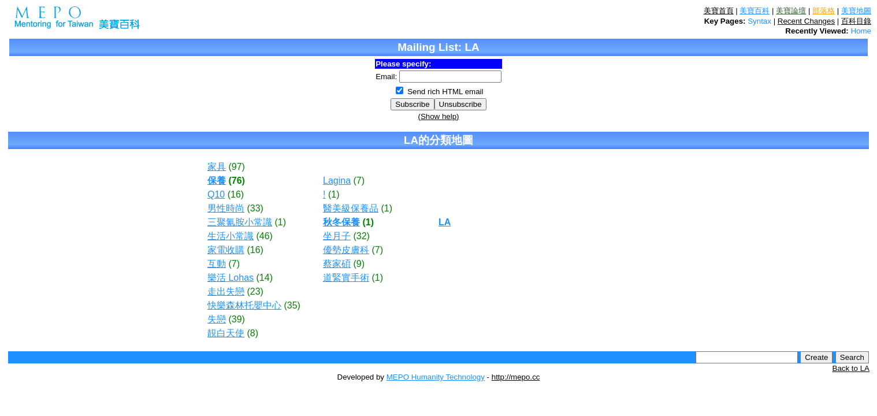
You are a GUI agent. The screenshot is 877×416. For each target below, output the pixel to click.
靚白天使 (225, 333)
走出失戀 (225, 291)
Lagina (337, 180)
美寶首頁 (719, 10)
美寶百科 (754, 10)
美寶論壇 (791, 10)
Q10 (216, 194)
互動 (216, 264)
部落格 (823, 10)
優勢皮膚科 (346, 250)
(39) (236, 319)
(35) (292, 305)
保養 (216, 180)
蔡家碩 (337, 264)
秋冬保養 (341, 222)
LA (444, 222)
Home (860, 31)
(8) (252, 333)
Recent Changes (806, 21)
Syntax (759, 21)
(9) (359, 264)
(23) (255, 291)
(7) (234, 264)
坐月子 (337, 236)
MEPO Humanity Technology (436, 377)
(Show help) (438, 116)
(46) (264, 236)
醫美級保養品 (350, 208)
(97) (236, 167)
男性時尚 (225, 208)
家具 (216, 167)
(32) (361, 236)
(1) (280, 222)
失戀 (216, 319)
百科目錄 (856, 21)
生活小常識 (230, 236)
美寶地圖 (856, 10)
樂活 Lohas (230, 278)
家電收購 (225, 250)
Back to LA (851, 368)
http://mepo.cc (516, 377)
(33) (255, 208)
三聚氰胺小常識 (239, 222)
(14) (265, 278)
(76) (236, 180)
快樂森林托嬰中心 (244, 305)
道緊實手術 (346, 278)
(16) (236, 194)
